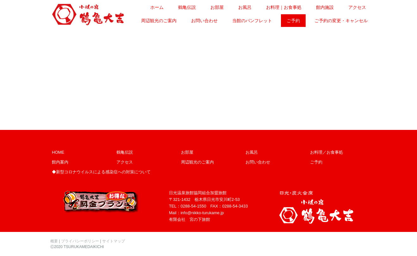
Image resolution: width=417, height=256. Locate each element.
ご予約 (293, 20)
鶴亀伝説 (187, 7)
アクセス (357, 7)
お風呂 (245, 7)
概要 (54, 241)
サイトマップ (113, 241)
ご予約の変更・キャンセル (341, 20)
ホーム (157, 7)
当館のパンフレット (252, 20)
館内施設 (325, 7)
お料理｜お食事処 (284, 7)
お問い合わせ (204, 20)
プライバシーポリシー (80, 241)
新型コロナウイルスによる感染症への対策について (103, 172)
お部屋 (217, 7)
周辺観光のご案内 (159, 20)
